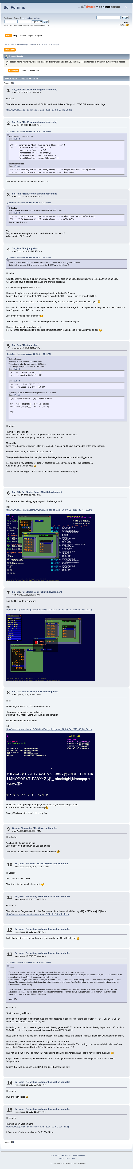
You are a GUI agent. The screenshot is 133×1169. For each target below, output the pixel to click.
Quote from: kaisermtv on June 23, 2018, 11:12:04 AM (29, 131)
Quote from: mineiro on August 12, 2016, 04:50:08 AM (29, 962)
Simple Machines (78, 1156)
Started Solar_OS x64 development (40, 691)
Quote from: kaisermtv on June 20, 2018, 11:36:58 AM (29, 258)
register (37, 18)
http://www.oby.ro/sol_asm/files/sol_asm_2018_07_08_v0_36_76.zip (39, 110)
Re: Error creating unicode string (40, 89)
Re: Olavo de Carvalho (45, 828)
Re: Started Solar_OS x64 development (42, 492)
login (29, 18)
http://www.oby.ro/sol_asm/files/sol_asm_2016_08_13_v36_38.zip (37, 914)
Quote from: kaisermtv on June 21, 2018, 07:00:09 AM (29, 203)
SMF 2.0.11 (55, 1156)
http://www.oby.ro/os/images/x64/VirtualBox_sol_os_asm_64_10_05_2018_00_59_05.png (49, 609)
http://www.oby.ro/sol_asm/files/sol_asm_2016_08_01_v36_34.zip (37, 1127)
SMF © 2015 (66, 1156)
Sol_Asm (16, 89)
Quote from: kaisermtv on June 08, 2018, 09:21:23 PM (29, 354)
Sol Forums (14, 7)
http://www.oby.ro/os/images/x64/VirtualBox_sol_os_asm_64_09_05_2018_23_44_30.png (49, 510)
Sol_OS (16, 492)
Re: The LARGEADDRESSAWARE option (47, 863)
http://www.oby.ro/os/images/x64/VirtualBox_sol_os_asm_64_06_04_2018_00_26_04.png (49, 729)
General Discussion (22, 828)
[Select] (17, 139)
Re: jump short (30, 248)
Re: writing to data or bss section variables (48, 896)
